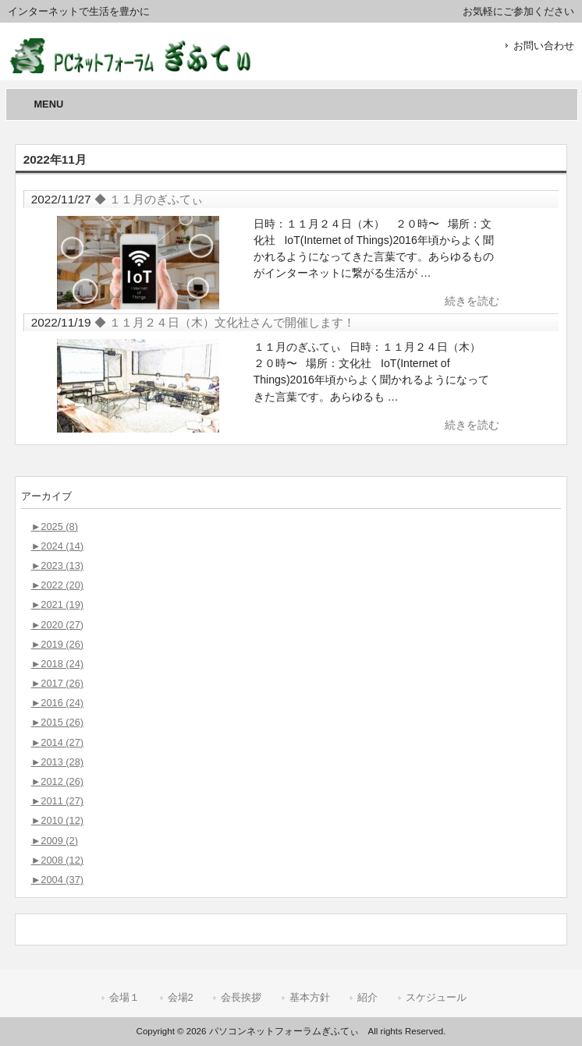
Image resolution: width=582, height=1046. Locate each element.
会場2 (180, 997)
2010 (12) (57, 820)
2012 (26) (57, 781)
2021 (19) (57, 604)
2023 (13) (57, 565)
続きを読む (472, 301)
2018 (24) (57, 664)
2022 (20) (57, 585)
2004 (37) (57, 879)
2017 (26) (57, 683)
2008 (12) (57, 860)
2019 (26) (57, 644)
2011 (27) (57, 801)
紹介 (367, 997)
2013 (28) (57, 762)
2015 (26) (57, 722)
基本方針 (309, 997)
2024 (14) (57, 546)
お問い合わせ (543, 45)
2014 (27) (57, 742)
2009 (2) (54, 840)
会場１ (124, 997)
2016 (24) (57, 703)
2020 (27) (57, 625)
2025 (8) (54, 526)
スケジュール (436, 997)
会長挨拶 (241, 997)
